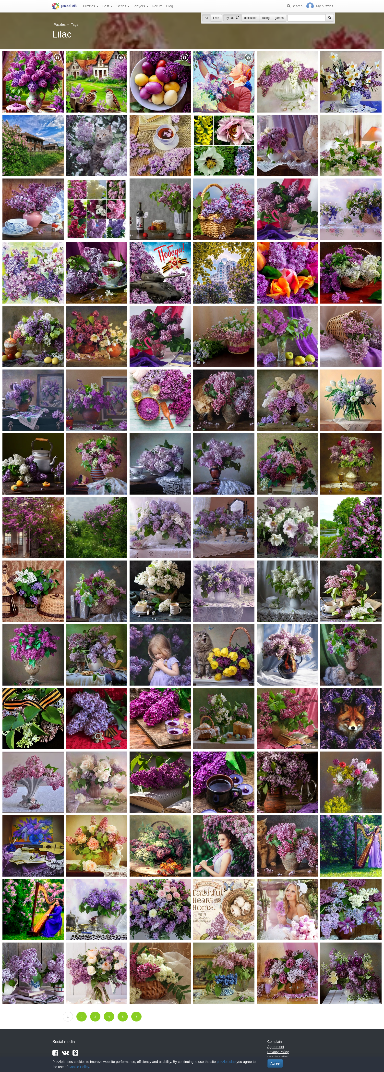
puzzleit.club (226, 1062)
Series (123, 6)
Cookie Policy (78, 1067)
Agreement (275, 1047)
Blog (169, 6)
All (206, 18)
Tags (74, 24)
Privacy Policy (278, 1052)
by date (232, 18)
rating (266, 18)
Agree (275, 1063)
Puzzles (90, 6)
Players (140, 6)
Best (107, 6)
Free (216, 18)
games (279, 18)
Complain (274, 1042)
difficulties (250, 18)
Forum (157, 6)
